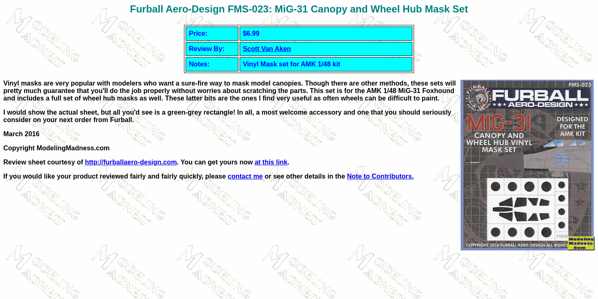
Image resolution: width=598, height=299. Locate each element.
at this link (271, 162)
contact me (245, 176)
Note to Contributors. (380, 176)
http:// (131, 162)
